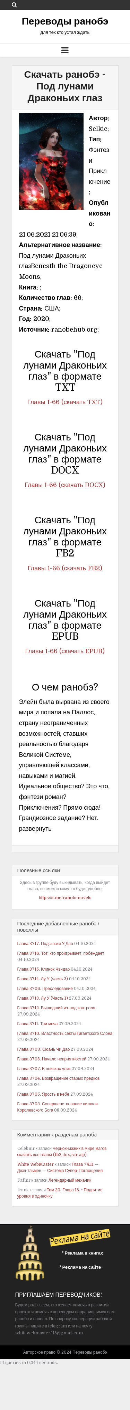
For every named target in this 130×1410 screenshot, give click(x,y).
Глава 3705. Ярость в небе (43, 1094)
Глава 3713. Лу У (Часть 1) (42, 998)
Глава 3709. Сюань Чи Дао (43, 1049)
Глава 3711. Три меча (37, 1023)
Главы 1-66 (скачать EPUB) (65, 651)
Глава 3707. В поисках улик (44, 1068)
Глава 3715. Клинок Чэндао (43, 969)
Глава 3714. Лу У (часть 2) (42, 978)
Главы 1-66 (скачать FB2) (65, 568)
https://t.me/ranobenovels (65, 897)
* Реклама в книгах (82, 1253)
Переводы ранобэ (65, 21)
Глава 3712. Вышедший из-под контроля (56, 1008)
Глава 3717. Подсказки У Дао (45, 943)
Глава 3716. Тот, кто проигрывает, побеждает (60, 953)
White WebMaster (35, 1164)
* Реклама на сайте (80, 1267)
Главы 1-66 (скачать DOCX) (65, 485)
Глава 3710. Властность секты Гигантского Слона (65, 1033)
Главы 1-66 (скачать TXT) (65, 402)
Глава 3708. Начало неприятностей (51, 1059)
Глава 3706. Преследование (45, 988)
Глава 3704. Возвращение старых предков (58, 1078)
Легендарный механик (70, 1180)
